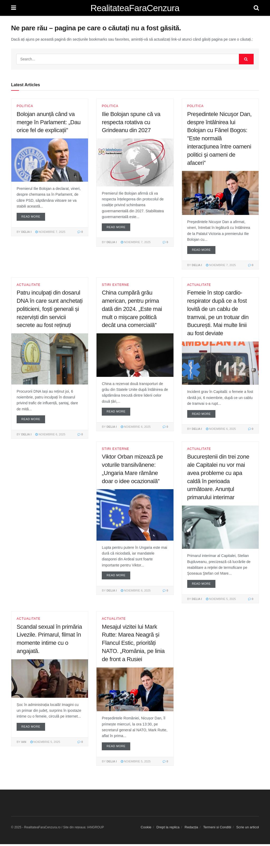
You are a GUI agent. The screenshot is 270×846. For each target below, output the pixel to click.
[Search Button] (256, 8)
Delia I (26, 232)
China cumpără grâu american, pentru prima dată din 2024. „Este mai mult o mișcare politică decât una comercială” (132, 309)
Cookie (146, 829)
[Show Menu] (13, 8)
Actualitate (29, 285)
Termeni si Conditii (217, 829)
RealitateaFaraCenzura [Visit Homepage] (134, 7)
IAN (23, 743)
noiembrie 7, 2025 (50, 232)
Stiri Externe (115, 285)
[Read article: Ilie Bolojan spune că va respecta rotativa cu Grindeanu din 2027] (135, 162)
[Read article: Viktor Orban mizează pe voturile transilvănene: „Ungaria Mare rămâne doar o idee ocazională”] (135, 515)
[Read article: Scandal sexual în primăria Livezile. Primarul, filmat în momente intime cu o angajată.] (49, 680)
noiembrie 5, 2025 (221, 600)
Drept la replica (167, 829)
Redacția (191, 829)
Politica (25, 106)
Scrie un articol (247, 829)
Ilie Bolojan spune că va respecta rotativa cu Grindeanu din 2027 (131, 122)
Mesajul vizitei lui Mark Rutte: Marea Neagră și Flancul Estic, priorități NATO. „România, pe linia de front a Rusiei (133, 644)
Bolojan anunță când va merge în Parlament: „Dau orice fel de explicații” (49, 122)
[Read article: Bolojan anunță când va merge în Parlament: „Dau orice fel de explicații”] (49, 160)
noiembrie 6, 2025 (50, 435)
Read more (33, 216)
